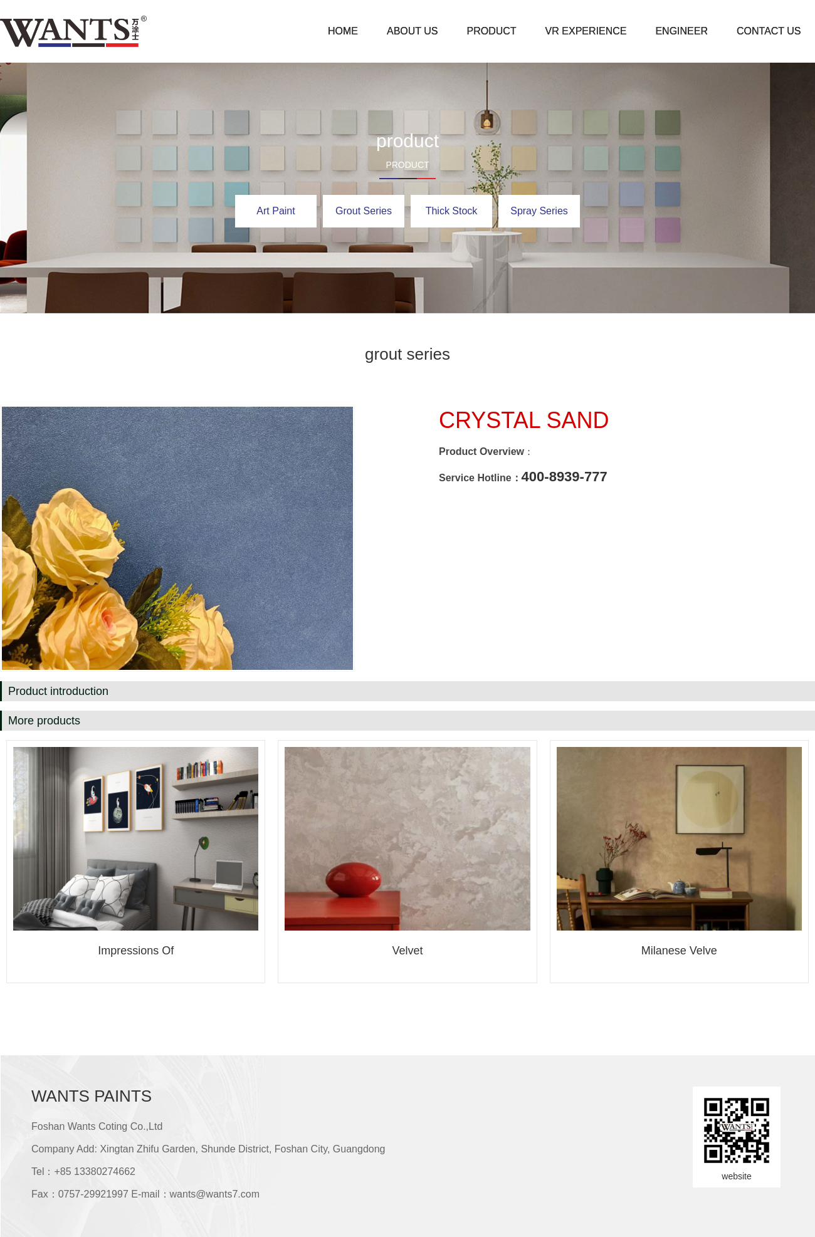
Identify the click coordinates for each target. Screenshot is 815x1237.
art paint (275, 211)
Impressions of (136, 950)
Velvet (407, 950)
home (343, 31)
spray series (539, 211)
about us (412, 31)
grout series (363, 211)
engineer (681, 31)
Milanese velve (679, 950)
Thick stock (452, 211)
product (492, 31)
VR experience (586, 31)
